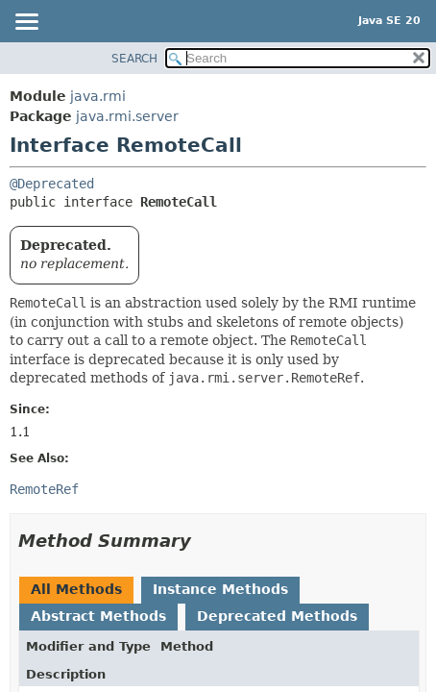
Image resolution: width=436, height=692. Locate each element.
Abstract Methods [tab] (98, 616)
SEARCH (134, 58)
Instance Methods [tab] (220, 589)
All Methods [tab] (76, 589)
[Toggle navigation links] (26, 23)
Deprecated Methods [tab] (277, 616)
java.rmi (98, 96)
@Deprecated (52, 183)
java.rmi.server (127, 116)
